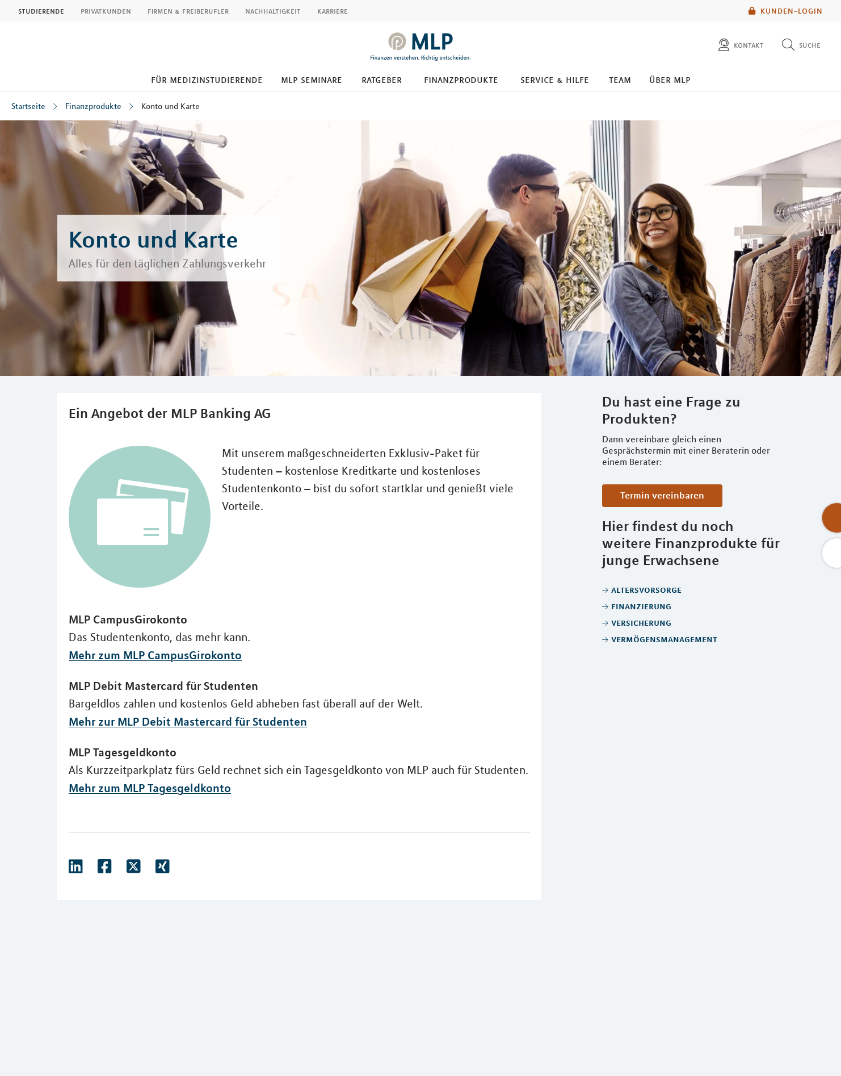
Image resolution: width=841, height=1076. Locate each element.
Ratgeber (381, 79)
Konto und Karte (170, 106)
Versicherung (641, 622)
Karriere (332, 11)
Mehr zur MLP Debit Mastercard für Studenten (188, 721)
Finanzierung (641, 606)
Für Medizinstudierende (207, 79)
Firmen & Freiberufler (188, 11)
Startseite (28, 106)
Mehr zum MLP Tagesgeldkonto (150, 788)
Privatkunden (106, 11)
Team (620, 79)
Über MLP (670, 79)
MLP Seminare (311, 79)
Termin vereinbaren (662, 495)
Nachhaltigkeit (273, 11)
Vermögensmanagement (664, 638)
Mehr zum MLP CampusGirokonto (155, 655)
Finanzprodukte (461, 79)
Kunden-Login (786, 10)
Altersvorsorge (646, 589)
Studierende (41, 11)
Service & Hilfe (554, 79)
